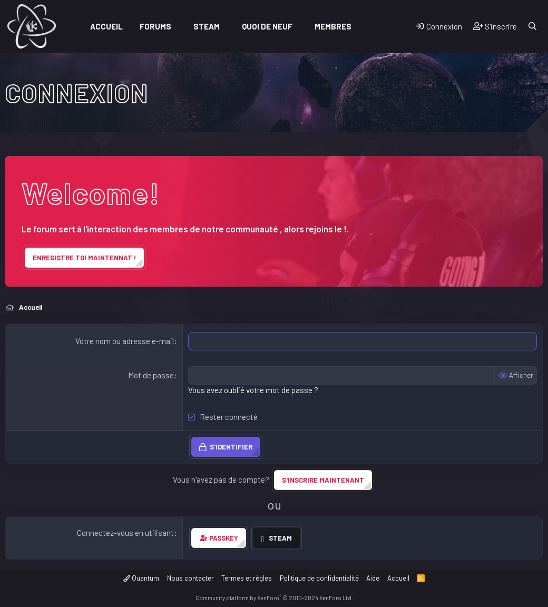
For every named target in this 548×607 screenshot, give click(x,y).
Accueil (106, 26)
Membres (333, 26)
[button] (178, 26)
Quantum (141, 578)
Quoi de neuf (267, 26)
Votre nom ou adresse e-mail (124, 341)
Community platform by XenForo (274, 597)
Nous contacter (190, 578)
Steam (206, 26)
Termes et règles (246, 578)
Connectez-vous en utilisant (125, 532)
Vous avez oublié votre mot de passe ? (253, 390)
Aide (372, 578)
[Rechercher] (532, 26)
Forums (155, 26)
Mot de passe (151, 375)
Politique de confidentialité (319, 578)
